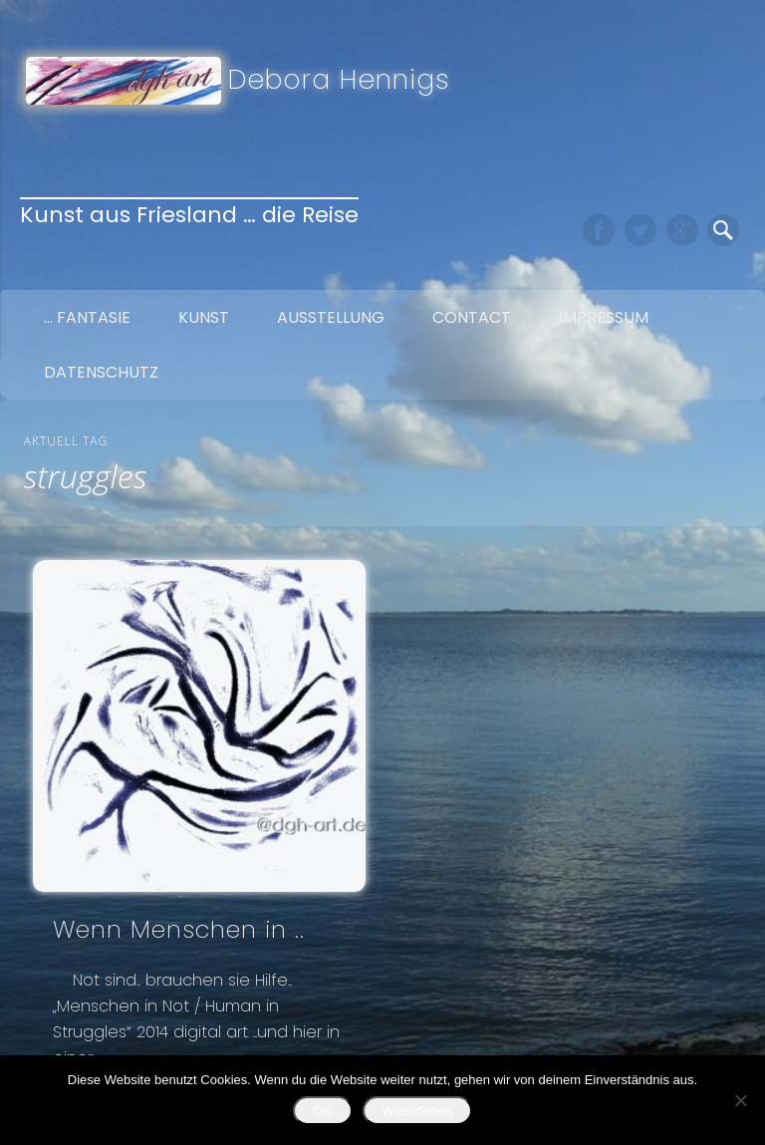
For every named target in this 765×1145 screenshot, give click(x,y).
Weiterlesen (417, 1110)
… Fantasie (87, 317)
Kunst (203, 317)
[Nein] (740, 1100)
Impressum (603, 317)
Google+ (682, 230)
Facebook (599, 230)
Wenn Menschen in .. (179, 929)
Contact (471, 317)
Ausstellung (330, 317)
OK (322, 1110)
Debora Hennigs (339, 79)
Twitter (640, 230)
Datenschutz (101, 372)
